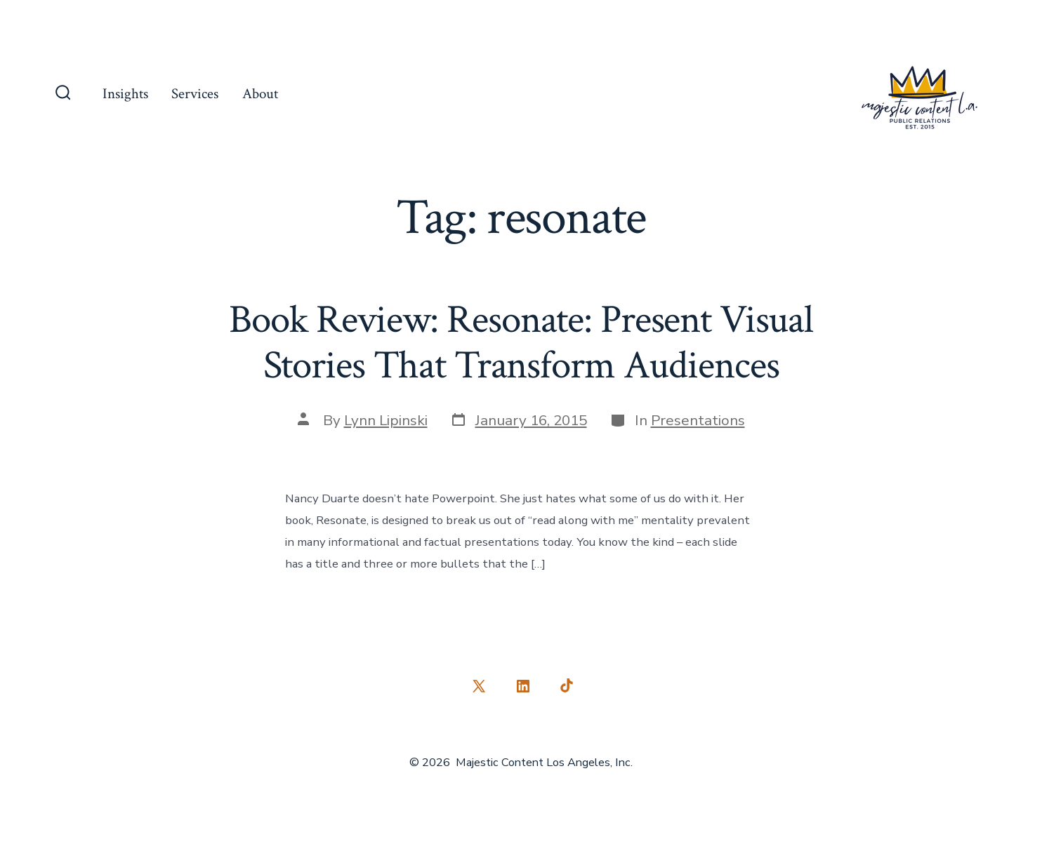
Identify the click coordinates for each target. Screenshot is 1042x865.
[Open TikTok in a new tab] (565, 686)
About (260, 93)
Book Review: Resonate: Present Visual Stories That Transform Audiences (521, 342)
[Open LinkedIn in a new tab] (523, 686)
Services (194, 93)
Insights (125, 93)
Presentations (698, 420)
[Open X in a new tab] (479, 686)
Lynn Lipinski (386, 420)
